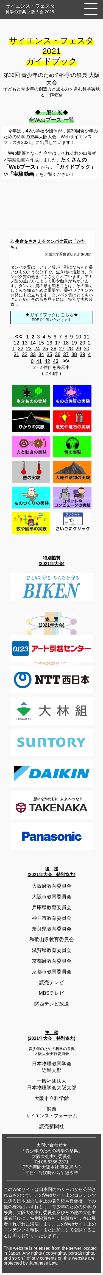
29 (78, 348)
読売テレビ (51, 982)
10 (78, 337)
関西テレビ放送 (51, 1004)
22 (20, 348)
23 (29, 348)
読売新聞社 (51, 1126)
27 (62, 348)
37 (66, 354)
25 (45, 348)
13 (24, 343)
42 (47, 361)
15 (41, 343)
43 (55, 361)
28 (70, 348)
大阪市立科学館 (51, 1098)
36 (57, 354)
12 (16, 343)
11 (86, 337)
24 (37, 348)
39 (82, 354)
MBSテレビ (51, 993)
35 (49, 354)
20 (82, 343)
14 (33, 343)
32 (24, 354)
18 (66, 343)
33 (33, 354)
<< (18, 336)
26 (53, 348)
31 (16, 354)
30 (86, 348)
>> (65, 360)
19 (74, 343)
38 (74, 354)
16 (49, 343)
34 (41, 354)
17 (57, 343)
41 (39, 361)
